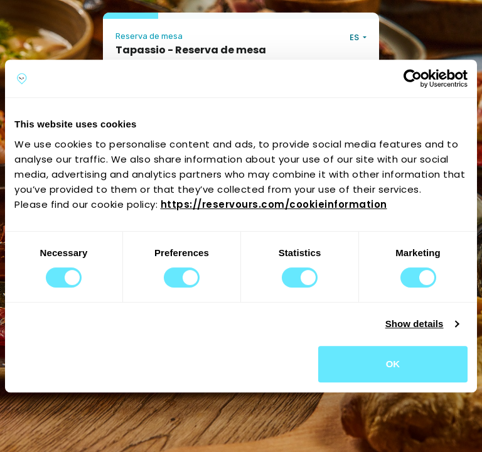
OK (393, 363)
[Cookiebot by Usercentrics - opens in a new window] (413, 78)
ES (355, 37)
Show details (414, 323)
